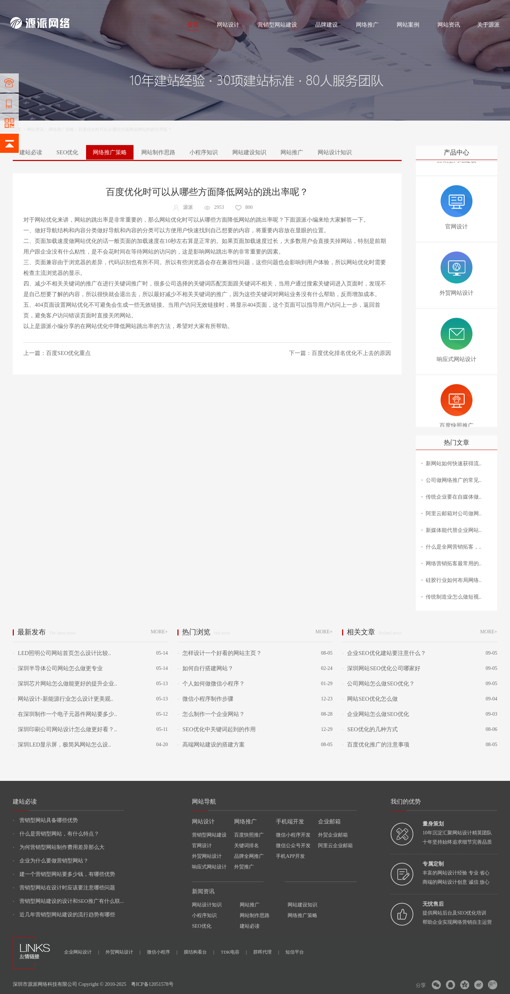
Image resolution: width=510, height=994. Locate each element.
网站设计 (61, 7)
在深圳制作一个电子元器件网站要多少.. (65, 714)
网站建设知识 (249, 152)
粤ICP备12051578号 (152, 984)
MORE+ (159, 631)
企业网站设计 (81, 952)
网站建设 (18, 7)
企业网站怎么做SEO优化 (375, 714)
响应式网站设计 (209, 867)
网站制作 (40, 7)
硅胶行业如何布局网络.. (454, 580)
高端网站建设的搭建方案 (211, 745)
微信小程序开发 (293, 835)
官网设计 (202, 845)
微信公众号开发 (293, 845)
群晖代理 (266, 952)
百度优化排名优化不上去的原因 (351, 353)
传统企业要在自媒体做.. (454, 497)
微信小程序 (162, 952)
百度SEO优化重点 (68, 353)
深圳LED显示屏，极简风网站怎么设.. (62, 745)
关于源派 (488, 25)
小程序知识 (203, 152)
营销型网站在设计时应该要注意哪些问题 (64, 887)
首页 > (20, 129)
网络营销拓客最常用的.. (454, 563)
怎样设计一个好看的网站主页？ (219, 653)
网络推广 (84, 7)
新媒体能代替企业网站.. (454, 530)
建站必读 (30, 152)
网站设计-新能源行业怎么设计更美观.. (63, 699)
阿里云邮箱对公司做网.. (454, 513)
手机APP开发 (290, 856)
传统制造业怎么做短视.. (454, 597)
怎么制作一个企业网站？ (211, 714)
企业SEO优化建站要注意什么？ (386, 653)
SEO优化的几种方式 (369, 729)
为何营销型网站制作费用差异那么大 (58, 847)
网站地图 (491, 7)
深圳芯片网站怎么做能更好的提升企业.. (65, 684)
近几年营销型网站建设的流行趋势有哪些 (64, 914)
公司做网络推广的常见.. (454, 480)
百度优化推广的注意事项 (375, 745)
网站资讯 (448, 25)
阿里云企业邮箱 (335, 845)
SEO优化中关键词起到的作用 (216, 729)
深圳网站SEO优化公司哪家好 (381, 668)
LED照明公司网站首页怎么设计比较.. (62, 653)
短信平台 (294, 952)
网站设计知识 (335, 152)
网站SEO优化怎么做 (369, 699)
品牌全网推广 (249, 856)
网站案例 (408, 25)
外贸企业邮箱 (333, 835)
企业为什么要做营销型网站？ (51, 860)
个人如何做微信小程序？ (211, 684)
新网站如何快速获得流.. (454, 463)
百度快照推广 (249, 835)
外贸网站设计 (207, 856)
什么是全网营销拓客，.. (454, 547)
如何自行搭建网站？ (205, 668)
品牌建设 (326, 25)
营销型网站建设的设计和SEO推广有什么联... (68, 901)
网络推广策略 (61, 129)
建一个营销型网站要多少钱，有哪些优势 (64, 874)
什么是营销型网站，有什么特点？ (56, 834)
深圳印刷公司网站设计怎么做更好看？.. (65, 729)
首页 (193, 25)
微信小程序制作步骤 (205, 699)
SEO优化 (67, 152)
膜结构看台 (199, 952)
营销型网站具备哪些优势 (45, 820)
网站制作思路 (158, 152)
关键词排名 (246, 845)
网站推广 (291, 152)
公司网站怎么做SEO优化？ (378, 684)
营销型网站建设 (277, 25)
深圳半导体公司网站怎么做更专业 (58, 668)
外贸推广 (244, 867)
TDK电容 (234, 952)
